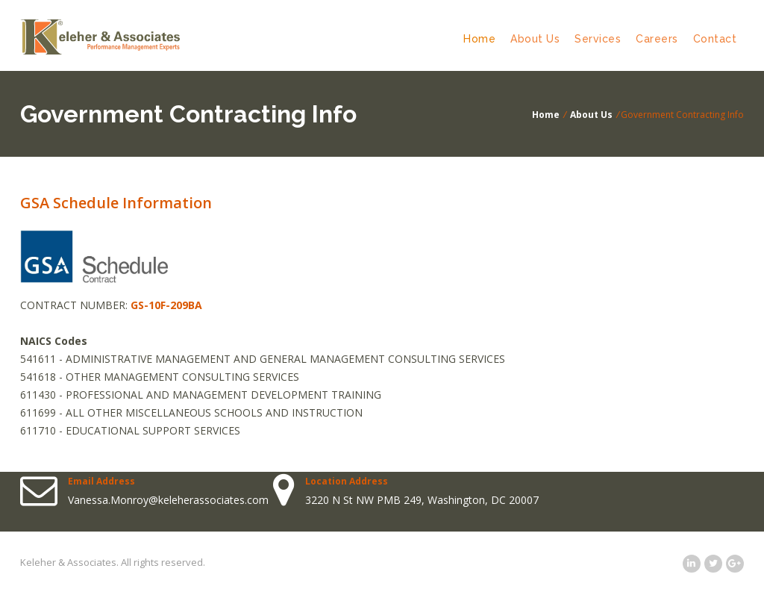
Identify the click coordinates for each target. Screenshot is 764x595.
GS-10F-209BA (166, 305)
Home (479, 39)
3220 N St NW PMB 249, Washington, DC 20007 (422, 500)
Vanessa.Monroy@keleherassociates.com (168, 500)
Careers (657, 39)
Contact (715, 39)
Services (597, 39)
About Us (535, 39)
